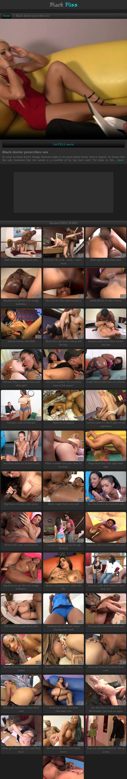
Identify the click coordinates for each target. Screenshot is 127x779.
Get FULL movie (63, 144)
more (118, 160)
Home (6, 16)
